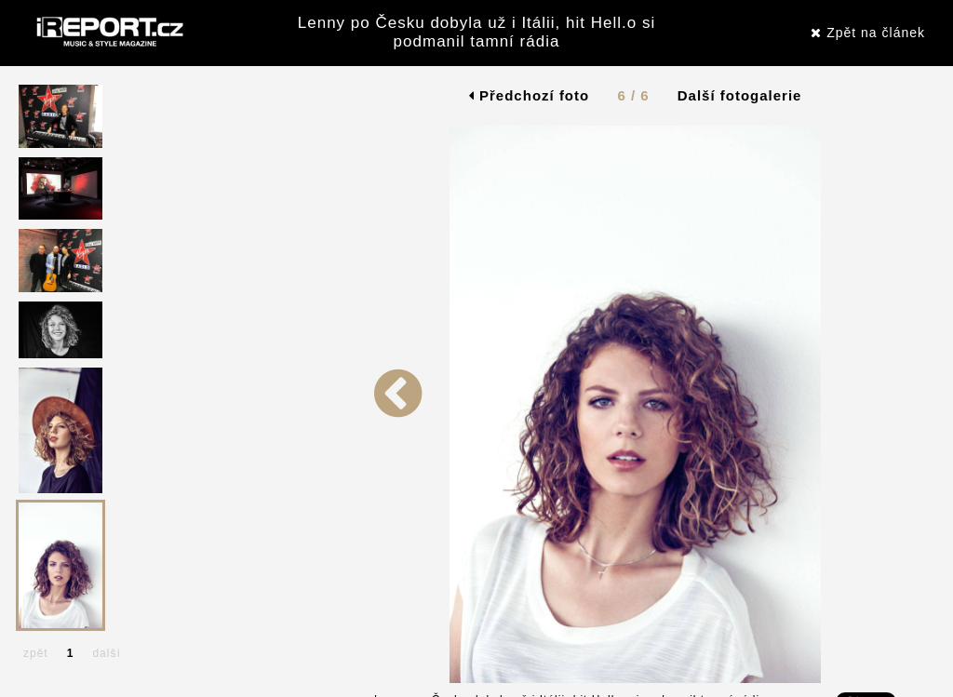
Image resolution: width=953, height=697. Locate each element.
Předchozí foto (529, 95)
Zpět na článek (868, 32)
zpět (35, 653)
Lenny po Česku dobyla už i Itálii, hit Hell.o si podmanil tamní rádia (476, 32)
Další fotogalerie (740, 95)
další (106, 653)
